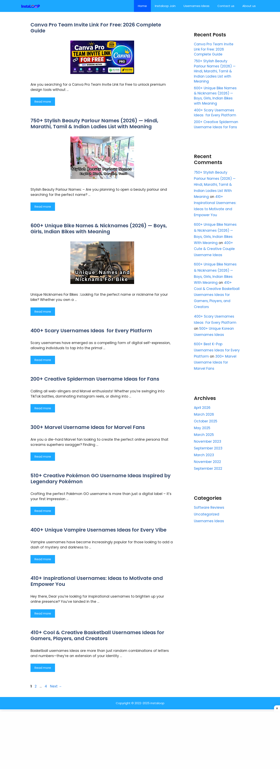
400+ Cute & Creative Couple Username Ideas (214, 248)
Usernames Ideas (196, 6)
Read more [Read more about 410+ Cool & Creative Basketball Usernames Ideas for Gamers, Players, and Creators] (42, 668)
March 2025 (204, 434)
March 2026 (204, 414)
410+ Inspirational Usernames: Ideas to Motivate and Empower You (96, 581)
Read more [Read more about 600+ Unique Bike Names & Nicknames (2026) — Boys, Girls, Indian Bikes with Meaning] (42, 311)
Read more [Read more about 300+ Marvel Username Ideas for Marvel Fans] (42, 456)
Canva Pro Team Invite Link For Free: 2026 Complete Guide (95, 27)
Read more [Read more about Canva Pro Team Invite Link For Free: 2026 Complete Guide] (42, 101)
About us (249, 6)
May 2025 (202, 428)
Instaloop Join (165, 6)
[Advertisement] (140, 740)
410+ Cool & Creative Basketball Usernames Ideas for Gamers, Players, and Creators (97, 635)
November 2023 (207, 441)
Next (56, 686)
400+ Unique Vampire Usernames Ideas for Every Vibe (98, 529)
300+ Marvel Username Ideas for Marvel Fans (87, 427)
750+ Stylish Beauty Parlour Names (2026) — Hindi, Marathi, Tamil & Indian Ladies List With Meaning (215, 184)
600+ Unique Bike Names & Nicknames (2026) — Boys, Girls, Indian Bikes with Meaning (98, 228)
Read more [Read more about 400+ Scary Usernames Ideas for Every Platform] (42, 360)
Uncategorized (206, 514)
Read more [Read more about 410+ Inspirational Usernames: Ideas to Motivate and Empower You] (42, 613)
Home (142, 6)
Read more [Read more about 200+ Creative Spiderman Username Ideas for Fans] (42, 408)
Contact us (225, 6)
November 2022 (207, 461)
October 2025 (205, 421)
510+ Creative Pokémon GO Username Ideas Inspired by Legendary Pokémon (100, 478)
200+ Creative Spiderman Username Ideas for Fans (94, 378)
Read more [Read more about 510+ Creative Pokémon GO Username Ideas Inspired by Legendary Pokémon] (42, 511)
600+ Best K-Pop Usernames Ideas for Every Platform (217, 350)
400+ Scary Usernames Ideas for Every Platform (91, 330)
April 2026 (202, 407)
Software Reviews (209, 507)
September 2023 (208, 448)
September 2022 (208, 468)
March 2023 (204, 455)
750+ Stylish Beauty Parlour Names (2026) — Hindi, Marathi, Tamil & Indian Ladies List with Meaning (94, 123)
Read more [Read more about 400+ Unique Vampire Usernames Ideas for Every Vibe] (42, 559)
